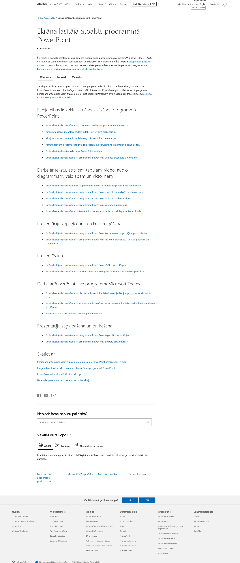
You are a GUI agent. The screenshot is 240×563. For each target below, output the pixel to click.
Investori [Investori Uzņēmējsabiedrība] (197, 526)
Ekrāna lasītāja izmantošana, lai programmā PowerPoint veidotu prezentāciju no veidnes (92, 157)
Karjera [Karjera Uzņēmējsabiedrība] (196, 516)
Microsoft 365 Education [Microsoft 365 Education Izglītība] (95, 531)
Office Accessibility (46, 17)
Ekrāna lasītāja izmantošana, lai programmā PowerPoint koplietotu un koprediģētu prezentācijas (96, 233)
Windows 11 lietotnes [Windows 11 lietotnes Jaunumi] (20, 531)
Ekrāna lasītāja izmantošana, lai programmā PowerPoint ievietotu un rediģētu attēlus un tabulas (95, 191)
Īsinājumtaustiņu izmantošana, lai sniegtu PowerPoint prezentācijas (80, 138)
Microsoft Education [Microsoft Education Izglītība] (93, 516)
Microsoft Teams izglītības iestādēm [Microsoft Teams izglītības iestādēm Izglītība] (99, 526)
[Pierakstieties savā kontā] (218, 4)
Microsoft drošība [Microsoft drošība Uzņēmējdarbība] (126, 521)
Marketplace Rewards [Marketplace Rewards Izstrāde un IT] (166, 548)
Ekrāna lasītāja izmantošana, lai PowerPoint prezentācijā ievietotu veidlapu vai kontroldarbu (93, 211)
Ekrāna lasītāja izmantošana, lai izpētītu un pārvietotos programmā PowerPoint (87, 125)
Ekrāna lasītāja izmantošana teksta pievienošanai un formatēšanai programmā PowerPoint (93, 185)
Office (68, 4)
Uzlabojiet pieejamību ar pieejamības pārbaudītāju (63, 380)
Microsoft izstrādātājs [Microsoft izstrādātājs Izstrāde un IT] (166, 516)
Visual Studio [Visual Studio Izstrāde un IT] (163, 553)
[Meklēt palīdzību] (200, 3)
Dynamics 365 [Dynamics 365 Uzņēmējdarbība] (125, 531)
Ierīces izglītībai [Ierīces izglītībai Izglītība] (92, 521)
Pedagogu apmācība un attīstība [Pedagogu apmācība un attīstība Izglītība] (98, 541)
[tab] (45, 77)
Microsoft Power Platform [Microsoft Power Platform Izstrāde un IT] (167, 543)
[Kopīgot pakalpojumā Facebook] (39, 395)
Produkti (78, 4)
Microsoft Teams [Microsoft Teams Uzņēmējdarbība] (126, 550)
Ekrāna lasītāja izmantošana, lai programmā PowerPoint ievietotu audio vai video (88, 198)
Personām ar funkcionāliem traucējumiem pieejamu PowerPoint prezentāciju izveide (81, 361)
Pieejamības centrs (138, 474)
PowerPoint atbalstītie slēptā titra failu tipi (59, 374)
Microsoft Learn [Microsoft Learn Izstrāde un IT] (163, 521)
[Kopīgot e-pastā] (52, 395)
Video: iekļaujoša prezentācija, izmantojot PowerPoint (73, 313)
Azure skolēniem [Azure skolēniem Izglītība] (92, 550)
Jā (130, 500)
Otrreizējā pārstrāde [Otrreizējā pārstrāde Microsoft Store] (57, 536)
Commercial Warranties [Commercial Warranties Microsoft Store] (59, 541)
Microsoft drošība (107, 474)
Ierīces (90, 4)
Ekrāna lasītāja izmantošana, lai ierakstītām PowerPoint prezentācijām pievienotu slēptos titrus (95, 271)
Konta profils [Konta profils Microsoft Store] (54, 516)
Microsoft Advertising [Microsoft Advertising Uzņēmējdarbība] (128, 541)
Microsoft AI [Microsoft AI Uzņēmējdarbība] (124, 516)
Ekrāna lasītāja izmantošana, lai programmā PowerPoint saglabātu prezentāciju (87, 335)
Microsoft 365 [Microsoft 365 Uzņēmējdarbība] (125, 536)
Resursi (123, 4)
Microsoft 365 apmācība (80, 474)
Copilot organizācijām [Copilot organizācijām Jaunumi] (20, 516)
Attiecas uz (44, 48)
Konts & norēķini (106, 4)
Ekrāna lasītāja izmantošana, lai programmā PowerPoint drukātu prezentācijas (86, 341)
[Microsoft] (22, 4)
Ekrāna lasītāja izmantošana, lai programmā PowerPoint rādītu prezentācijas (85, 265)
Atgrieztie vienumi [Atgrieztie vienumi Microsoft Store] (57, 526)
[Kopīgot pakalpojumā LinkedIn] (44, 395)
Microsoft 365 (56, 4)
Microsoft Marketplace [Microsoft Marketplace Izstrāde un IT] (166, 538)
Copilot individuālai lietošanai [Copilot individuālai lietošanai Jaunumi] (23, 521)
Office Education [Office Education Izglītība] (92, 536)
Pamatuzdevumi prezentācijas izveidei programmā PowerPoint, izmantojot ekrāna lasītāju (92, 144)
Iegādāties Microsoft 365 (144, 4)
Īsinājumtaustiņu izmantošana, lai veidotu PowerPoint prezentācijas (80, 131)
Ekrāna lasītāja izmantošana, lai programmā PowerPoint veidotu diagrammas (86, 204)
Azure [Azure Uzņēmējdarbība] (122, 526)
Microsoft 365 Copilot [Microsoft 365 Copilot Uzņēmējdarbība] (128, 546)
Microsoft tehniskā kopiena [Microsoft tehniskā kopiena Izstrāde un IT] (168, 533)
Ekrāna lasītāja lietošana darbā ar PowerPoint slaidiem (74, 151)
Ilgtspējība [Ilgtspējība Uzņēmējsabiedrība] (198, 531)
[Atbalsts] (42, 4)
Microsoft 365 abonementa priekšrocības (44, 477)
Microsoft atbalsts (94, 68)
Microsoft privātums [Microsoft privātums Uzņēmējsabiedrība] (201, 521)
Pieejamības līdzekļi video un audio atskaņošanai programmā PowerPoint (76, 368)
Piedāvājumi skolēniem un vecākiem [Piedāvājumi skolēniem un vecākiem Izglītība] (99, 546)
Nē (147, 500)
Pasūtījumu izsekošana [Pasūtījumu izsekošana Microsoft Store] (58, 531)
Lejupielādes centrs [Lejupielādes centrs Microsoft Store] (57, 521)
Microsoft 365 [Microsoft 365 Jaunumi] (17, 526)
